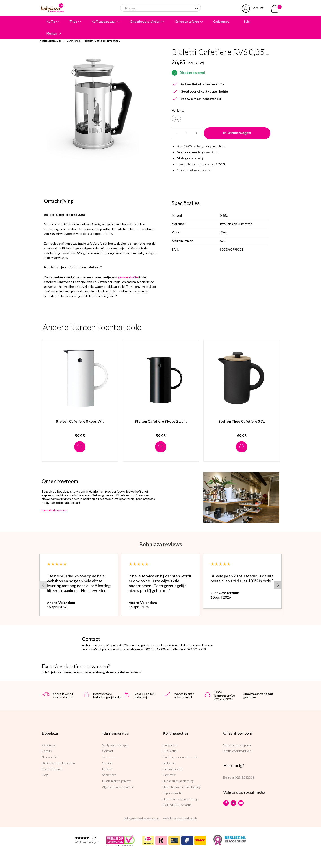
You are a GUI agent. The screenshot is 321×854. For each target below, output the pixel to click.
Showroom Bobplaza (237, 745)
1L (176, 118)
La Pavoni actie (173, 769)
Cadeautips (221, 21)
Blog (45, 775)
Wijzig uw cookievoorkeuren (141, 818)
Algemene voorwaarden (118, 787)
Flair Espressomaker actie (180, 757)
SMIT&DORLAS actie (177, 805)
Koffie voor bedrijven (237, 751)
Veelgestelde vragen (115, 745)
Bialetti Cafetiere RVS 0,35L (102, 40)
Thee (73, 21)
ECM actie (169, 751)
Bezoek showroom (54, 510)
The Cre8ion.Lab (187, 818)
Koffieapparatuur (103, 21)
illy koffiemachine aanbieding (181, 787)
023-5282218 (244, 777)
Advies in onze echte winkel (184, 695)
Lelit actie (169, 763)
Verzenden (109, 775)
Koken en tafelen (187, 21)
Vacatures (48, 745)
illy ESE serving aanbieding (180, 799)
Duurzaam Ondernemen (58, 763)
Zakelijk (47, 751)
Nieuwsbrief (50, 757)
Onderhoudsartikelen (145, 21)
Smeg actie (170, 745)
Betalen (107, 769)
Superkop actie (172, 793)
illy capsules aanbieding (178, 781)
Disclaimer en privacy (116, 781)
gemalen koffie (128, 277)
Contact (107, 751)
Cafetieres (73, 40)
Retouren (108, 757)
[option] (100, 104)
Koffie (50, 21)
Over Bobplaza (52, 769)
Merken (51, 33)
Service (107, 763)
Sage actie (169, 775)
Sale (247, 21)
